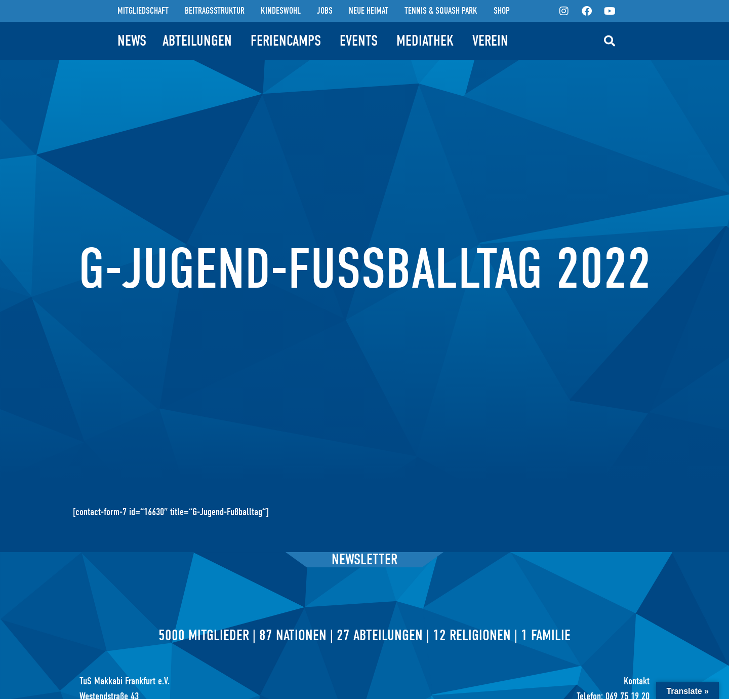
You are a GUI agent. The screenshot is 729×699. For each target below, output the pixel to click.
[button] (609, 41)
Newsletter (364, 559)
